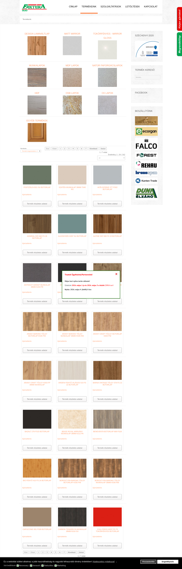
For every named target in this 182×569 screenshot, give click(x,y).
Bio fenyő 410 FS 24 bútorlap (37, 480)
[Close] (116, 274)
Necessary (24, 566)
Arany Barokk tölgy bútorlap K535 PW (37, 335)
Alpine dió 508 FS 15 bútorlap (107, 236)
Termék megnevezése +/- (30, 151)
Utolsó (103, 148)
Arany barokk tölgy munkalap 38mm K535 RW (72, 335)
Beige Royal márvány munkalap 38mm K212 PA (72, 433)
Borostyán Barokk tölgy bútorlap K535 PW (72, 481)
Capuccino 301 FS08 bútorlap (37, 529)
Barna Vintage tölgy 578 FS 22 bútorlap (107, 384)
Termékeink (89, 6)
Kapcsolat (150, 6)
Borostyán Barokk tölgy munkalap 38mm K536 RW (107, 481)
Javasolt (36, 566)
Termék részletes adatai (37, 203)
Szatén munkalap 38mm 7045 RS (72, 188)
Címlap (73, 6)
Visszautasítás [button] (148, 562)
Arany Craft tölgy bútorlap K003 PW (107, 335)
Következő (93, 148)
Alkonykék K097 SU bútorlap (72, 236)
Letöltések (132, 6)
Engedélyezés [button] (168, 562)
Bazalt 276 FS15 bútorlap (37, 432)
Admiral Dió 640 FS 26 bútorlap (37, 237)
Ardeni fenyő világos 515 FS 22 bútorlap (72, 384)
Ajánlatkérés (27, 194)
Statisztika (48, 566)
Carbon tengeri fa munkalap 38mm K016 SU (72, 530)
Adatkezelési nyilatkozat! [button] (104, 562)
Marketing (61, 566)
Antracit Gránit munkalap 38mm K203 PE (37, 286)
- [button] (116, 562)
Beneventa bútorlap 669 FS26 (107, 432)
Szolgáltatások (111, 6)
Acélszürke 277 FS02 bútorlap (107, 188)
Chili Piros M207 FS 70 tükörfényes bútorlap (107, 530)
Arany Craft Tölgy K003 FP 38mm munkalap (37, 384)
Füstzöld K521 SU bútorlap (37, 187)
